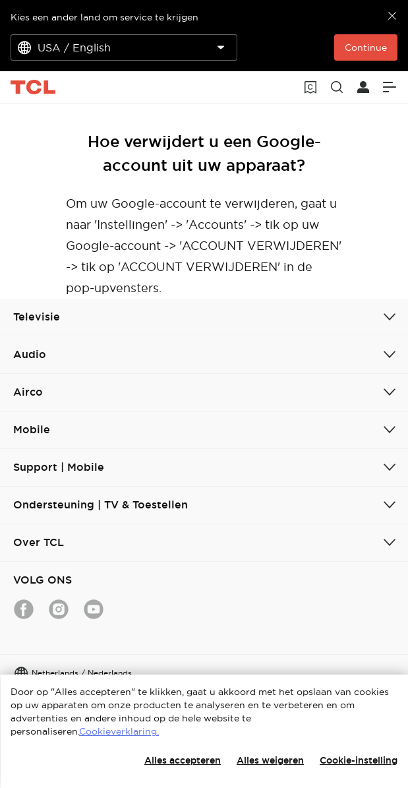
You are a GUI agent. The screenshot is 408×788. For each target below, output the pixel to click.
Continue (366, 47)
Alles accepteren (182, 760)
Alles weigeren (270, 760)
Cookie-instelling (358, 760)
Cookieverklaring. (119, 731)
